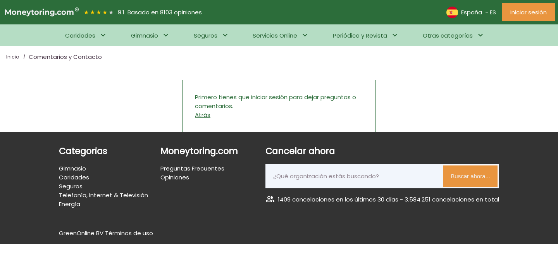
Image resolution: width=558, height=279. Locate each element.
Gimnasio (144, 35)
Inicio (13, 56)
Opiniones (174, 177)
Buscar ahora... (470, 176)
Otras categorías (448, 35)
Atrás (202, 115)
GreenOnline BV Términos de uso (106, 233)
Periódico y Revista (360, 35)
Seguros (205, 35)
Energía (69, 204)
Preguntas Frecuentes (192, 168)
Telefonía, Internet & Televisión (103, 195)
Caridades (80, 35)
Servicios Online (275, 35)
